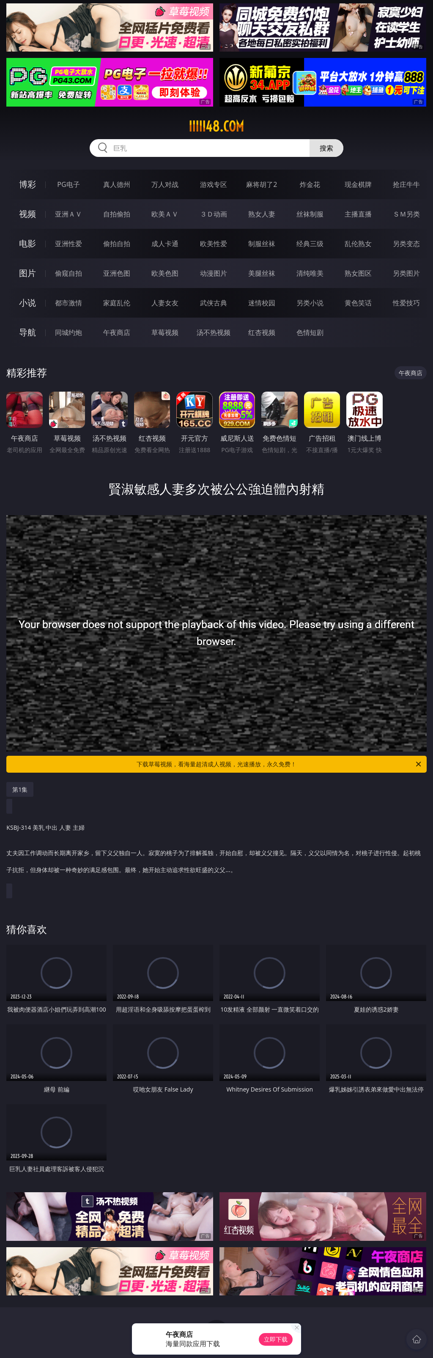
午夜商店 (116, 332)
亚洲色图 (116, 273)
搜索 (326, 148)
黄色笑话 (358, 302)
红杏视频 (261, 332)
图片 (27, 273)
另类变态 (406, 243)
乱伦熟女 (358, 243)
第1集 (19, 789)
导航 (27, 332)
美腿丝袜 (261, 273)
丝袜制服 (309, 214)
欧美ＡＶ (164, 214)
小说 (27, 302)
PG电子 (68, 184)
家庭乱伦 (116, 302)
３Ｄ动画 (213, 214)
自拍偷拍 (116, 214)
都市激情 (68, 302)
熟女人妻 (261, 214)
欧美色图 (164, 273)
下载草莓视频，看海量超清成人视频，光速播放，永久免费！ (279, 764)
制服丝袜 (261, 243)
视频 (27, 213)
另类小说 (309, 302)
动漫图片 (213, 273)
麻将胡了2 (261, 184)
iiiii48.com (216, 126)
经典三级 (309, 243)
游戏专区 (213, 184)
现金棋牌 (358, 184)
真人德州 (116, 184)
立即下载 (276, 1339)
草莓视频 (164, 332)
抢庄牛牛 (406, 184)
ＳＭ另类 (406, 214)
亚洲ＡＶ (68, 214)
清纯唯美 (309, 273)
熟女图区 (358, 273)
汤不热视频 (213, 332)
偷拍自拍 (116, 243)
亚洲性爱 (68, 243)
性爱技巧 (406, 302)
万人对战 (164, 184)
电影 (27, 243)
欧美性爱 (213, 243)
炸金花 (310, 184)
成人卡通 (164, 243)
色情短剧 (309, 332)
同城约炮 (68, 332)
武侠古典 (213, 302)
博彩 (27, 184)
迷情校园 (261, 302)
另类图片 (406, 273)
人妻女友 (164, 302)
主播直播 (358, 214)
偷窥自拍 (68, 273)
